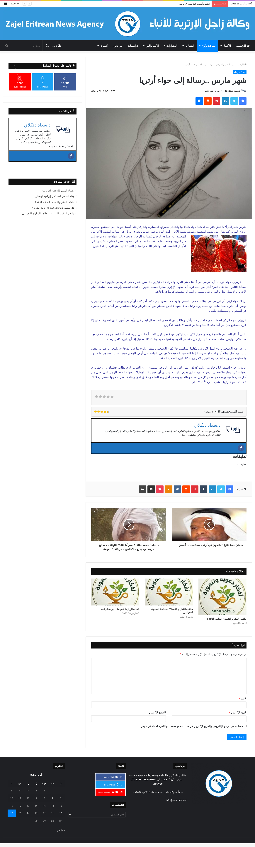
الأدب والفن (152, 45)
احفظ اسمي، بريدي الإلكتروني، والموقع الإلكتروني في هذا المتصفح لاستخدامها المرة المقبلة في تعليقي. (192, 726)
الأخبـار (227, 45)
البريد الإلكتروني (237, 712)
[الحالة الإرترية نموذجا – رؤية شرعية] (115, 592)
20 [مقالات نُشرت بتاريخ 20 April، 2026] (60, 813)
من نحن (117, 45)
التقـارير (189, 45)
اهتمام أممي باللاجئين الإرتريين (194, 3)
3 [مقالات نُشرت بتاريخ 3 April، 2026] (28, 790)
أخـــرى (104, 45)
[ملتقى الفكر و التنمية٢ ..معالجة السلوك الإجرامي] (169, 592)
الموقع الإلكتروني (157, 712)
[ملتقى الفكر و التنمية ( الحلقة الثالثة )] (222, 597)
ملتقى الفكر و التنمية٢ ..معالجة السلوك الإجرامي (172, 611)
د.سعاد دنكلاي (233, 91)
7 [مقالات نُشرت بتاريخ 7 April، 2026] (52, 798)
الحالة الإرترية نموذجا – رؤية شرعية (120, 609)
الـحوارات (171, 45)
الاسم (242, 698)
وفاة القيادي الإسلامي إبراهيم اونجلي (54, 196)
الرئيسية (243, 45)
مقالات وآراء (208, 45)
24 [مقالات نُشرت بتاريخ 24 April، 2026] (28, 813)
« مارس (61, 830)
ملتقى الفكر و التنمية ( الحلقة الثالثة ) (226, 618)
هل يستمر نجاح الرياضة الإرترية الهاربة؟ (53, 207)
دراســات (132, 45)
